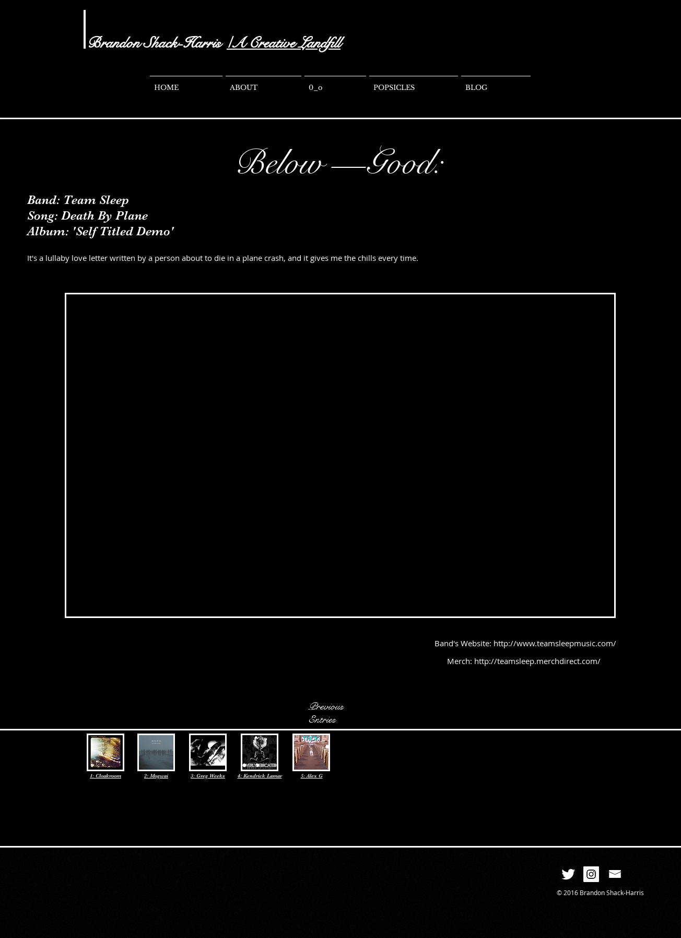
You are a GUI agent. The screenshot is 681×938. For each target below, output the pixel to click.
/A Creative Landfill (283, 42)
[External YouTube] (341, 455)
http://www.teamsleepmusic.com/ (555, 643)
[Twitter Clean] (568, 874)
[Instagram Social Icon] (591, 874)
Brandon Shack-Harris (154, 42)
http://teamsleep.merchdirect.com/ (537, 661)
